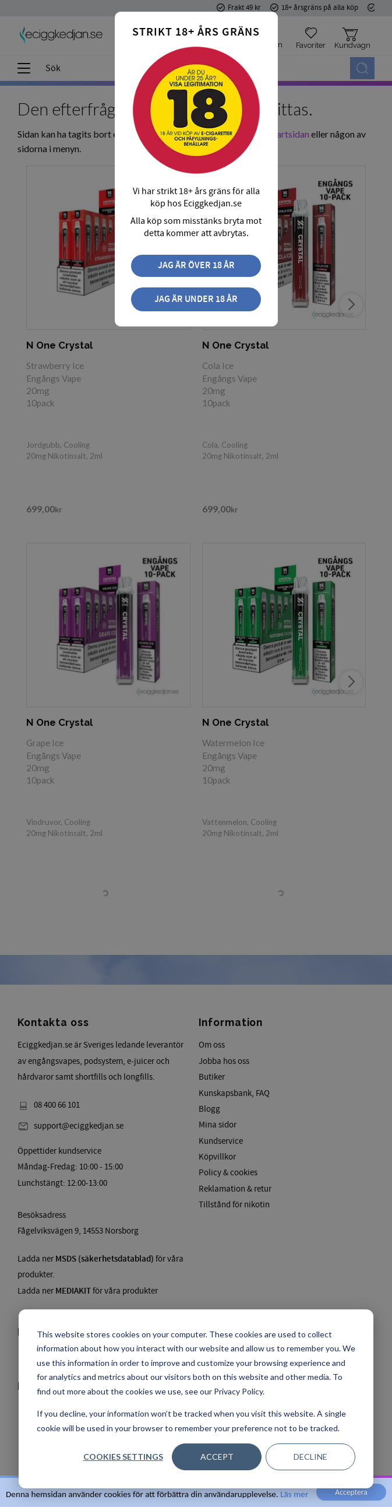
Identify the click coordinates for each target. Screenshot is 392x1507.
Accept (217, 1457)
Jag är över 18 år (196, 265)
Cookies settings (123, 1457)
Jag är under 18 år (196, 299)
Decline (310, 1457)
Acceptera (351, 1492)
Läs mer (294, 1494)
